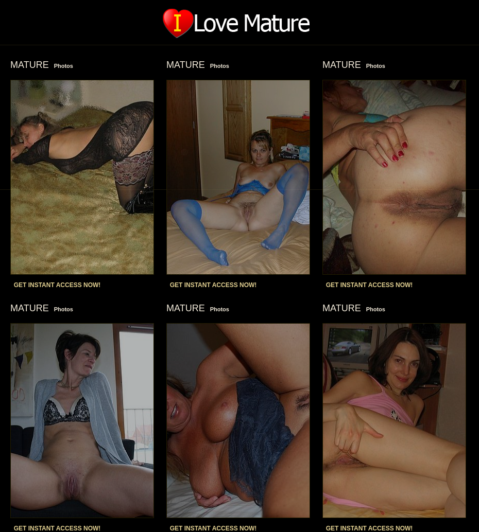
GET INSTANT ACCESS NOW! (57, 285)
